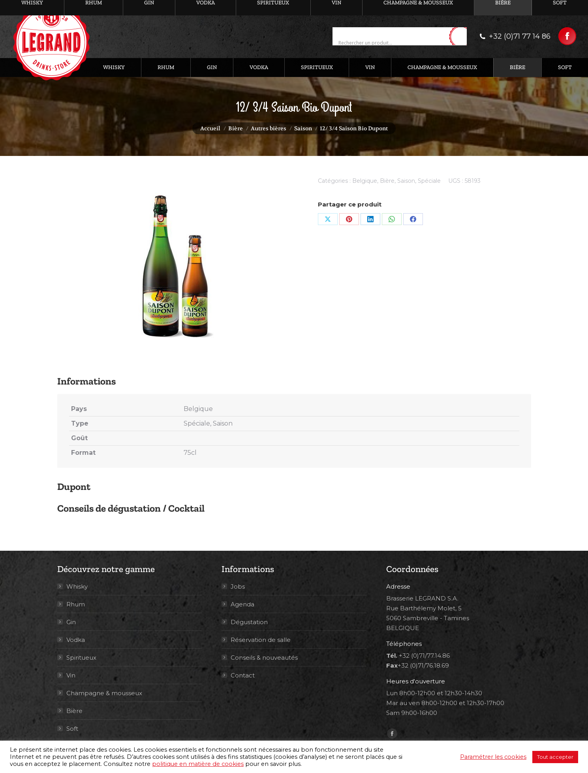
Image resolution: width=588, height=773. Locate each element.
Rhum (75, 604)
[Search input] (392, 43)
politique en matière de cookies (198, 763)
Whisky (77, 586)
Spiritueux (81, 657)
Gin (71, 622)
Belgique (364, 180)
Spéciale (429, 180)
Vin (70, 675)
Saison (406, 180)
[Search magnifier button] (461, 37)
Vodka (75, 640)
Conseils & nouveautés (264, 657)
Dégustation (249, 622)
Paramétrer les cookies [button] (493, 756)
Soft (72, 728)
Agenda (242, 604)
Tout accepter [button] (555, 757)
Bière (387, 180)
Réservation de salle (261, 640)
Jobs (238, 586)
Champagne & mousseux (104, 693)
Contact (243, 675)
